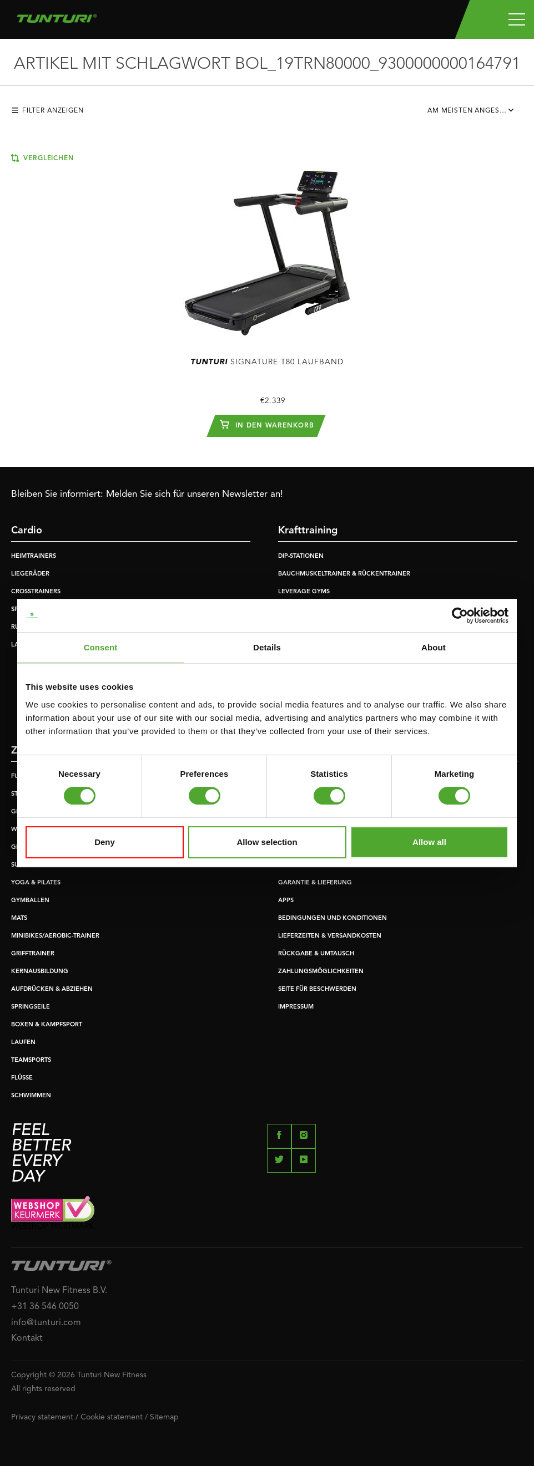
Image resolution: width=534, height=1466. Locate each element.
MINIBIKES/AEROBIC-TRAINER (55, 936)
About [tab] (433, 647)
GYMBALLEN (30, 901)
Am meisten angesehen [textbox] (473, 111)
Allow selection (266, 842)
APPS (286, 901)
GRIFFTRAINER (32, 954)
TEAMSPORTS (31, 1060)
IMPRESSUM (296, 1007)
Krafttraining (307, 531)
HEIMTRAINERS (33, 556)
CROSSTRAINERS (36, 592)
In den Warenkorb (267, 424)
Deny (104, 842)
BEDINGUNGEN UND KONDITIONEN (332, 918)
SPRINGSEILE (30, 1007)
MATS (19, 918)
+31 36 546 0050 (45, 1306)
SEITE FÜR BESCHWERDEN (317, 989)
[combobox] (475, 114)
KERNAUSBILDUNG (39, 972)
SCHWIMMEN (31, 1096)
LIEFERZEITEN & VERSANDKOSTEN (329, 936)
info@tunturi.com (46, 1323)
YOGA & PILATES (36, 883)
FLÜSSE (22, 1078)
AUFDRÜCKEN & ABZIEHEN (52, 989)
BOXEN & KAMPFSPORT (46, 1025)
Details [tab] (267, 647)
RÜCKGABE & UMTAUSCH (316, 954)
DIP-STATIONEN (301, 556)
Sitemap (164, 1417)
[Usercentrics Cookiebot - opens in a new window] (459, 615)
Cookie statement (111, 1417)
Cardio (26, 531)
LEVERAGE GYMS (304, 592)
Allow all (429, 842)
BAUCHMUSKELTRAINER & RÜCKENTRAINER (344, 574)
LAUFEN (23, 1043)
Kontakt (27, 1338)
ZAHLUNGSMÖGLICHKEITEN (321, 972)
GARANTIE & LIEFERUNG (315, 883)
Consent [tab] (101, 647)
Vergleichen (42, 158)
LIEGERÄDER (30, 574)
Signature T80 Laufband (267, 362)
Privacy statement (42, 1417)
